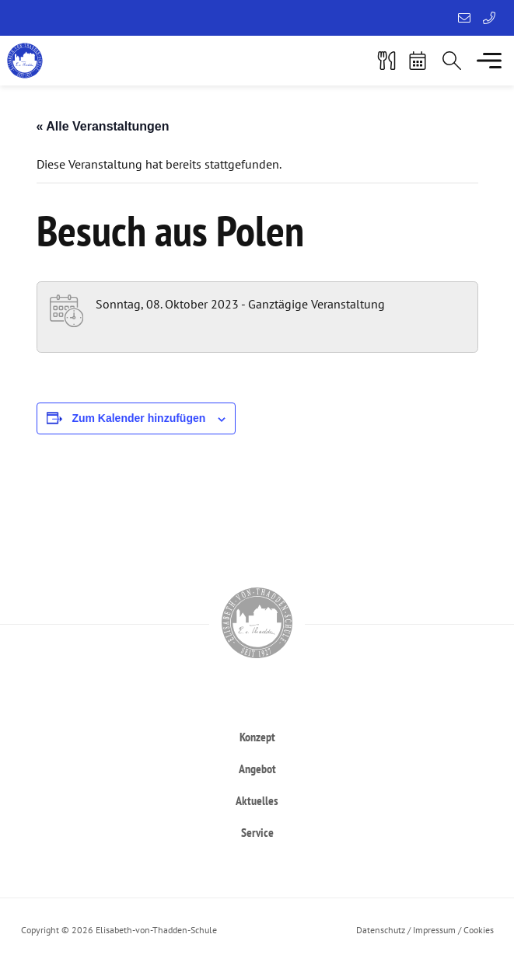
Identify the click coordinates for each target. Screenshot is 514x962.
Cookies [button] (478, 930)
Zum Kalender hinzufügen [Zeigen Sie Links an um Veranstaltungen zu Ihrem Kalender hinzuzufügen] (138, 418)
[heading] (257, 736)
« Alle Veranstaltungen (103, 126)
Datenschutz (380, 930)
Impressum (434, 930)
